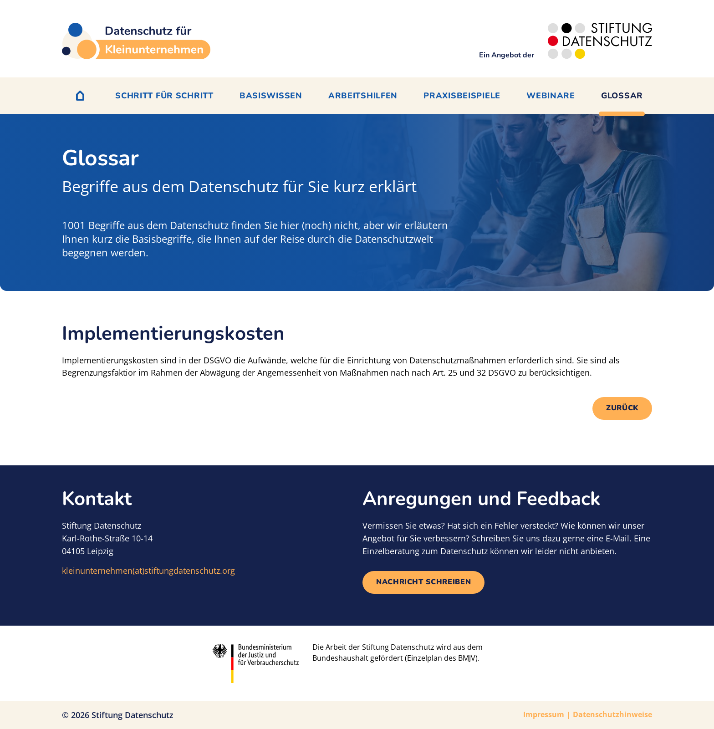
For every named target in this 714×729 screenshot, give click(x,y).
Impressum (543, 714)
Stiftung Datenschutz (132, 714)
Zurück (622, 408)
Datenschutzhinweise (612, 714)
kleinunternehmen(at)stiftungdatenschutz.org (148, 570)
